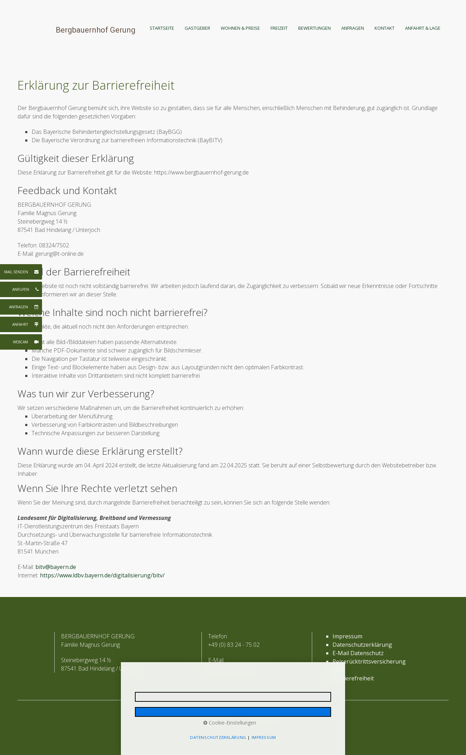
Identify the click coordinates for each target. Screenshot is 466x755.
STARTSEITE (162, 28)
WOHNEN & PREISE (240, 28)
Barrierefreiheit (353, 678)
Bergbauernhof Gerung (96, 30)
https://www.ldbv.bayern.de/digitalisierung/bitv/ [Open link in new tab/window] (102, 575)
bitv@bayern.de (55, 567)
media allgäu (269, 715)
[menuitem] (164, 28)
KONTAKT (385, 28)
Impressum (347, 636)
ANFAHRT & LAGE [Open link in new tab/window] (422, 28)
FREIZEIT (279, 28)
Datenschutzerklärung (362, 644)
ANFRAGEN (352, 28)
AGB (338, 670)
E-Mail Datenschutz (358, 653)
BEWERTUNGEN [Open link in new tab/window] (314, 28)
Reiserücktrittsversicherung (369, 661)
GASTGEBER (197, 28)
